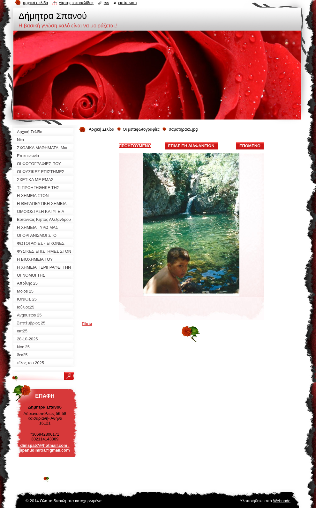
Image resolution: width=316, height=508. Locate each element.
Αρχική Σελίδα (101, 129)
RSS (106, 2)
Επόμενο (249, 145)
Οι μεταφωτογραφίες (141, 129)
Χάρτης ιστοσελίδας (76, 2)
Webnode (281, 500)
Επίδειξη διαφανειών (191, 145)
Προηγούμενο (135, 145)
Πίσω (87, 323)
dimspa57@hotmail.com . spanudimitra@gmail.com (45, 448)
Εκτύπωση (127, 2)
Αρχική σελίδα (35, 2)
